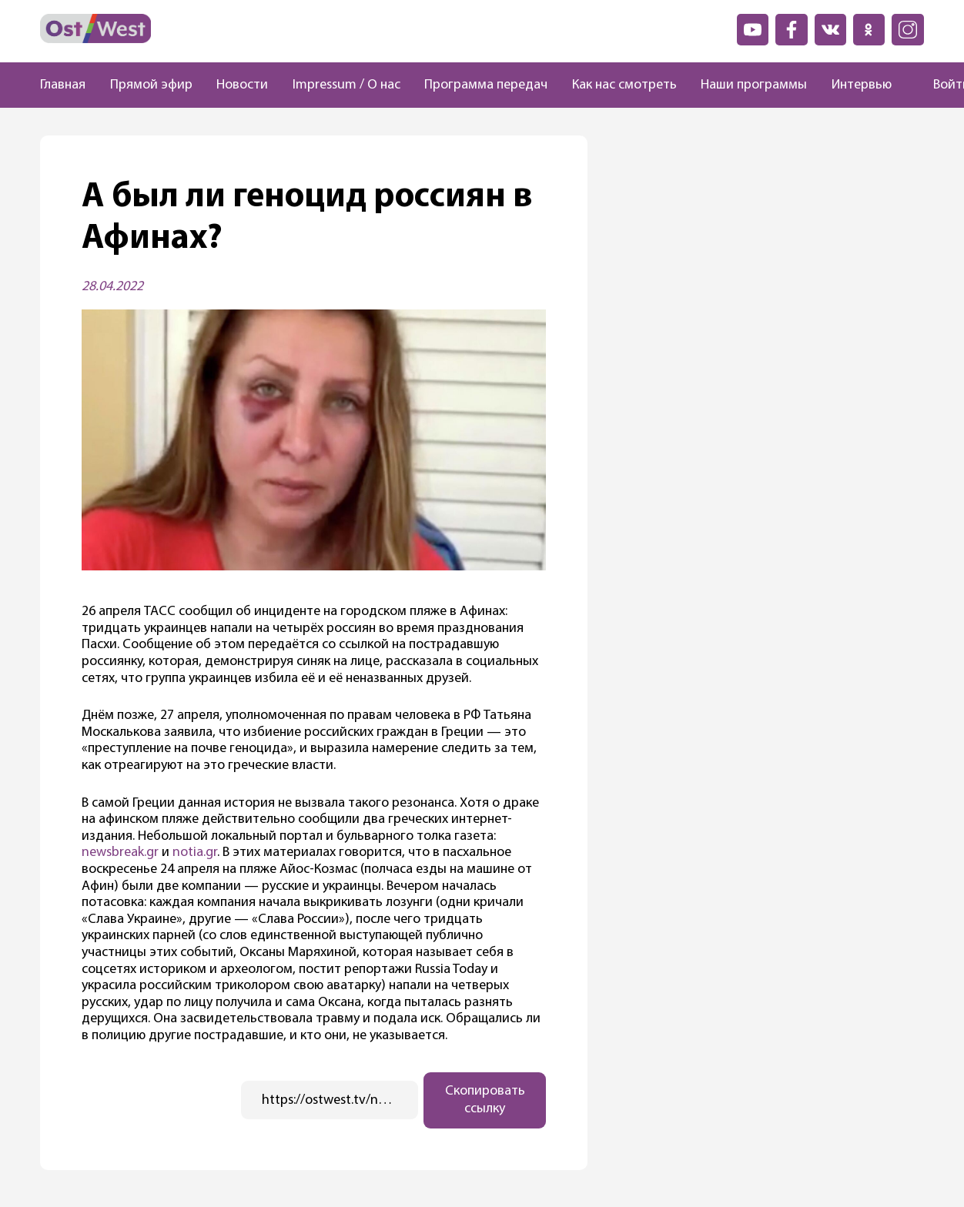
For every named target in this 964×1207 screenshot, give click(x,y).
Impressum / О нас (346, 85)
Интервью (862, 85)
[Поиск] (905, 85)
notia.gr (194, 852)
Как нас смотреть (624, 85)
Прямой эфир (151, 85)
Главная (62, 85)
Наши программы (754, 85)
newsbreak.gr (120, 852)
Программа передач (485, 85)
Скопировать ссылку (485, 1100)
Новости (242, 85)
